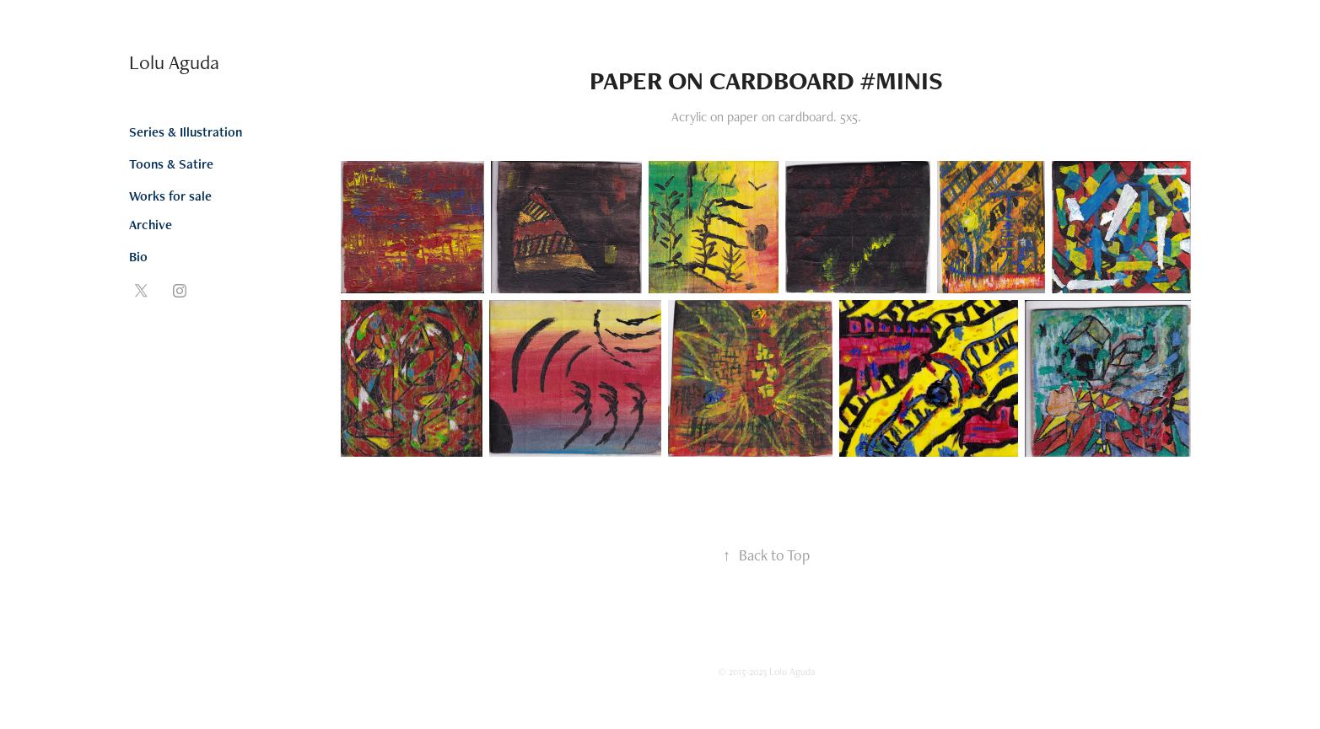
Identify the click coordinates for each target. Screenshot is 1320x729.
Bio (138, 256)
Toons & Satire (171, 164)
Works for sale (170, 196)
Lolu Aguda (174, 62)
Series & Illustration (185, 132)
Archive (150, 224)
